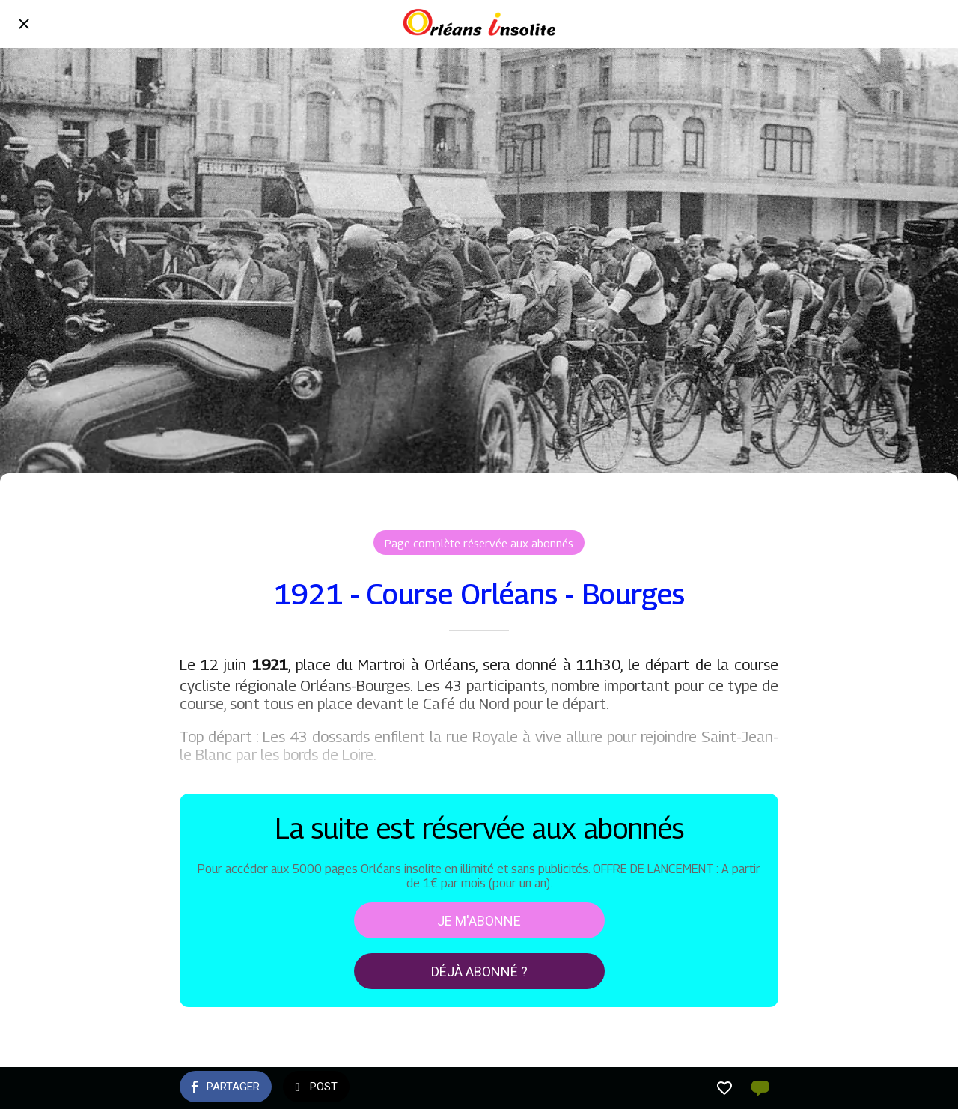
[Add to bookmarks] (724, 1088)
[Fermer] (24, 24)
